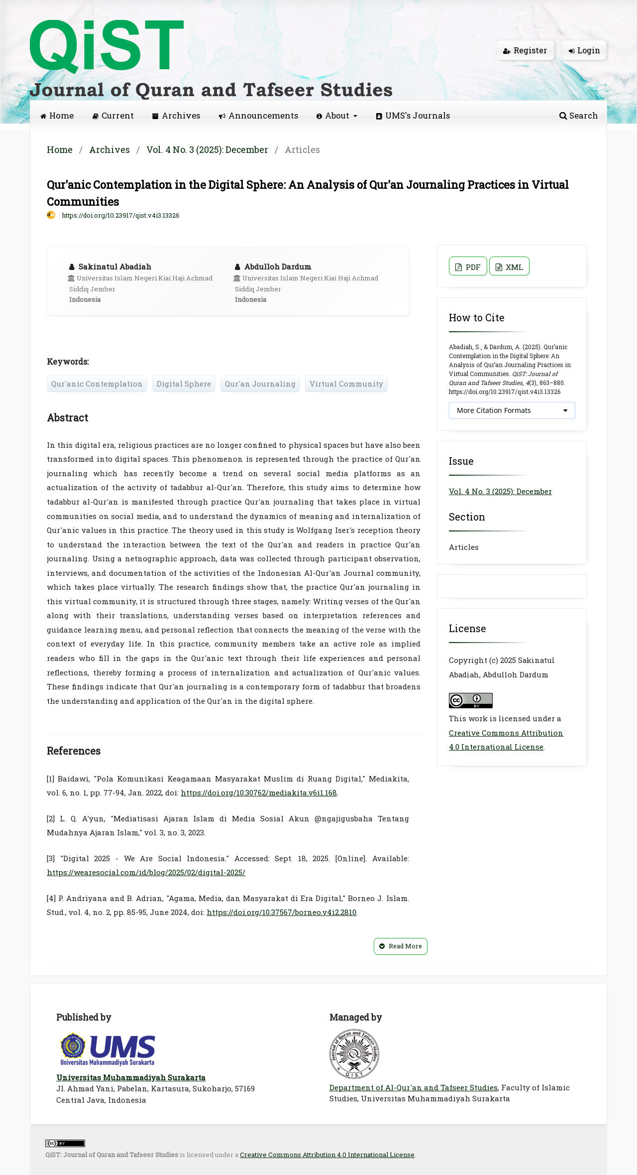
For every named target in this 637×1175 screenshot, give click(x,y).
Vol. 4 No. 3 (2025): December (207, 149)
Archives (176, 115)
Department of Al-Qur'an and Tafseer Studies (413, 1087)
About (334, 115)
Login (584, 50)
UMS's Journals (413, 115)
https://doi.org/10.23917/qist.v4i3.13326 (121, 215)
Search (578, 115)
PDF (472, 267)
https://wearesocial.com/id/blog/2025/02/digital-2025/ (146, 872)
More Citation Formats (494, 410)
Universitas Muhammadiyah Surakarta (131, 1077)
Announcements (258, 115)
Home (57, 115)
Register (525, 50)
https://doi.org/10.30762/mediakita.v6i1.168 (259, 792)
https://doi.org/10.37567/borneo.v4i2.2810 (281, 912)
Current (113, 115)
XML (513, 267)
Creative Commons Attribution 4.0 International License (327, 1154)
